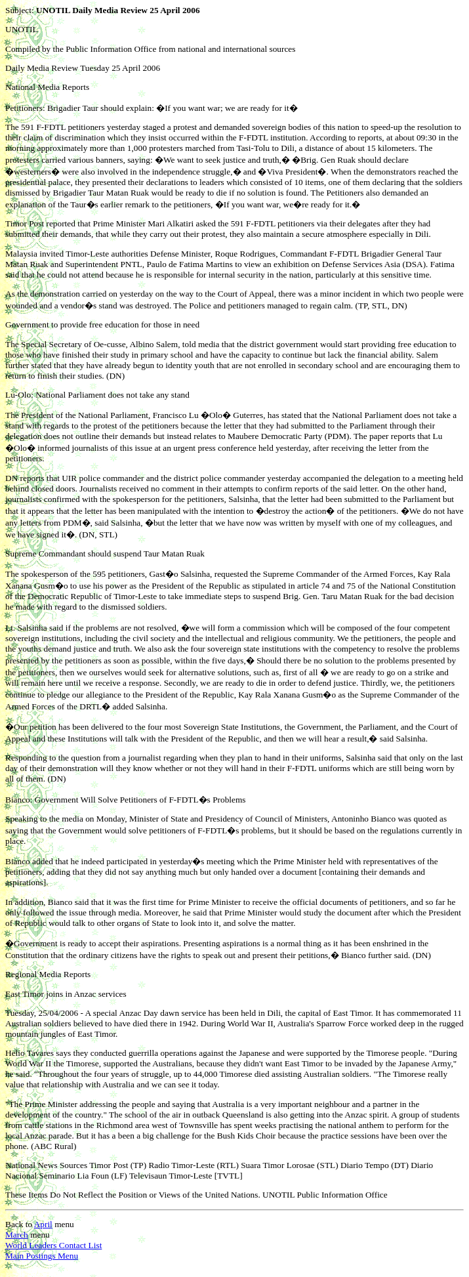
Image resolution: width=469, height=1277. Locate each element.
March (16, 1235)
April (43, 1224)
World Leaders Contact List (53, 1245)
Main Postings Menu (41, 1256)
